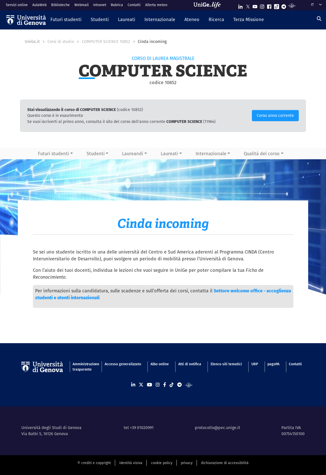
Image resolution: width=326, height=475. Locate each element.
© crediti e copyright (94, 462)
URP (254, 364)
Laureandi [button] (132, 153)
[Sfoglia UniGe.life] (209, 5)
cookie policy (161, 462)
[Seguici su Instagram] (262, 5)
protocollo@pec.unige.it (217, 428)
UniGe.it (32, 41)
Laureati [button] (169, 153)
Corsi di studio (60, 41)
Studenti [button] (96, 153)
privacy (187, 462)
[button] (66, 19)
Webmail (81, 4)
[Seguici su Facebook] (269, 5)
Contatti (134, 4)
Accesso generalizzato (123, 364)
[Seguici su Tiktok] (276, 5)
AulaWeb (39, 4)
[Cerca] (319, 18)
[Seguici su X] (248, 5)
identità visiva (130, 462)
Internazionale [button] (211, 153)
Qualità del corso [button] (262, 153)
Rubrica (117, 4)
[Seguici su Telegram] (284, 5)
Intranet (99, 4)
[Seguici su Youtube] (255, 5)
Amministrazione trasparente (84, 366)
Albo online (160, 364)
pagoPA (273, 364)
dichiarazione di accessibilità (225, 462)
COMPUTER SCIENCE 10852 (106, 41)
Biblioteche (60, 4)
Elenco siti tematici (226, 364)
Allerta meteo (156, 4)
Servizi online (17, 4)
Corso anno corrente (275, 115)
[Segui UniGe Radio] (291, 5)
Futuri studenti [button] (53, 153)
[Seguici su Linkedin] (240, 5)
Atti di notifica (189, 364)
